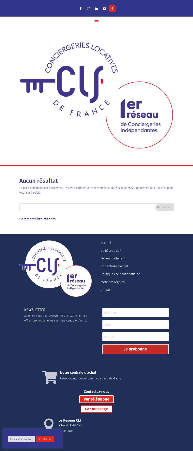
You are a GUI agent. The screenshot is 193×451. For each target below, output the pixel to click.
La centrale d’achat (114, 266)
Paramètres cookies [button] (21, 439)
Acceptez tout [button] (45, 439)
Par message (96, 409)
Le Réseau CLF (111, 251)
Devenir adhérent (113, 258)
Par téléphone (96, 399)
